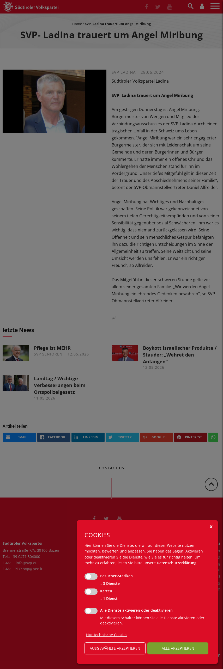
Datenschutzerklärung (176, 562)
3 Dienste (110, 583)
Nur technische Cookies (106, 634)
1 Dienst (109, 598)
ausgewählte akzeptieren (115, 648)
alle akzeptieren (178, 648)
